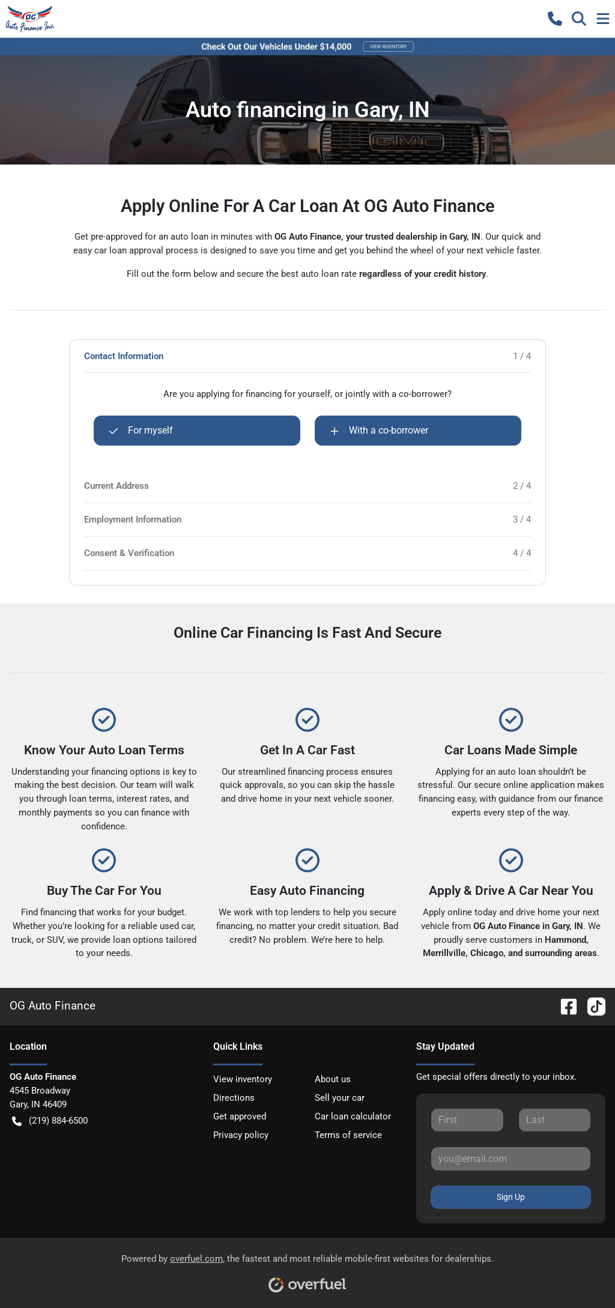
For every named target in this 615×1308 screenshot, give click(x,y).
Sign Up (511, 1197)
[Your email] (511, 1158)
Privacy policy (240, 1135)
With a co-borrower (379, 430)
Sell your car (340, 1097)
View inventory (242, 1079)
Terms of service (348, 1135)
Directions (234, 1097)
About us (333, 1079)
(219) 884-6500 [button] (50, 1121)
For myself (141, 430)
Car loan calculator (353, 1116)
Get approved (239, 1116)
